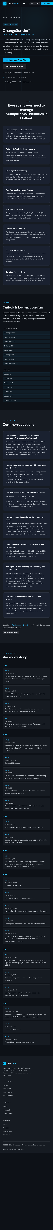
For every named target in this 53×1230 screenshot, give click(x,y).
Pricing (5, 1107)
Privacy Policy (7, 1131)
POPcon (5, 1085)
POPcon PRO (7, 1089)
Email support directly (20, 625)
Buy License (46, 4)
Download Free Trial (16, 60)
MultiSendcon (7, 1092)
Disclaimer (6, 1135)
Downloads (6, 1110)
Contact (5, 1128)
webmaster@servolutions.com (13, 1149)
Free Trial (34, 4)
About (5, 1124)
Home (5, 17)
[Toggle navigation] (24, 4)
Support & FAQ (8, 1113)
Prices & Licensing (14, 66)
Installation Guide (11, 633)
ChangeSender (8, 1096)
